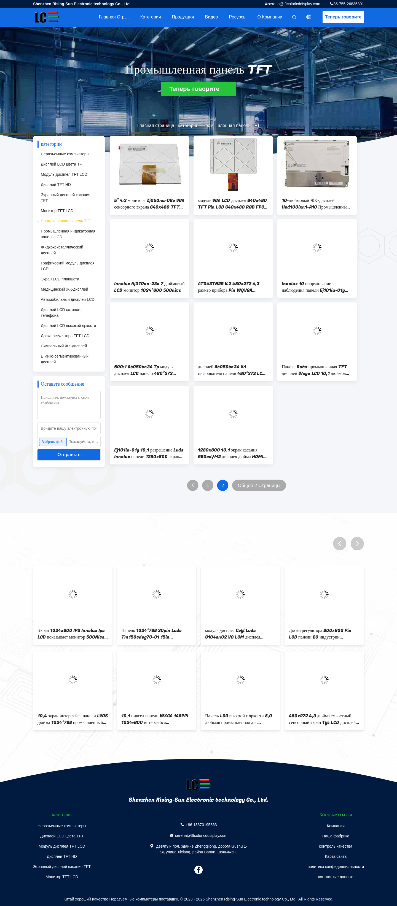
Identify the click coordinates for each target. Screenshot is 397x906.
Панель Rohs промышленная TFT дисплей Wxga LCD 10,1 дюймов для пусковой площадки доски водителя (314, 370)
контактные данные (335, 877)
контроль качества (335, 846)
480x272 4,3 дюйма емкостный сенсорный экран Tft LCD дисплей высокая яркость (322, 719)
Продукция (183, 17)
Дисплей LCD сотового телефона (61, 312)
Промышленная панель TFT (66, 221)
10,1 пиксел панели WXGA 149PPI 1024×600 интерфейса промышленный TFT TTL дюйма (154, 719)
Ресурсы (237, 17)
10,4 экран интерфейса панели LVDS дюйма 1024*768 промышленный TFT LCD (72, 719)
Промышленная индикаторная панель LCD (68, 234)
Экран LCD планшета (60, 279)
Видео (211, 17)
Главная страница (117, 17)
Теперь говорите (343, 17)
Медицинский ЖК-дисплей (64, 289)
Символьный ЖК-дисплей (64, 346)
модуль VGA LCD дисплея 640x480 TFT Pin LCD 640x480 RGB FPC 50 (232, 203)
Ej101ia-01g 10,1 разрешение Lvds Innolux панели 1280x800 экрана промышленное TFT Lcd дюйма (149, 453)
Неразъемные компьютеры (65, 154)
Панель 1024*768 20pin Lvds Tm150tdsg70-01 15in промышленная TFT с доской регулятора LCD (151, 633)
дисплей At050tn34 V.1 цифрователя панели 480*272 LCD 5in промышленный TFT (231, 370)
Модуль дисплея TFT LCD (64, 174)
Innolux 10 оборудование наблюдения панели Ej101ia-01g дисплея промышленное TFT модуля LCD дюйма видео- (316, 287)
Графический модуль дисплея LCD (68, 266)
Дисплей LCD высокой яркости (68, 325)
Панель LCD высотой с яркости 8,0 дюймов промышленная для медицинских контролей (238, 719)
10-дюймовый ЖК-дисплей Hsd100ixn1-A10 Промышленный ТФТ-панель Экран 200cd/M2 (315, 203)
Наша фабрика (335, 836)
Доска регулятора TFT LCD (65, 336)
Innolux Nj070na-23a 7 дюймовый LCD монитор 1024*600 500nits (149, 287)
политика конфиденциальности (336, 866)
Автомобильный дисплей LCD (68, 299)
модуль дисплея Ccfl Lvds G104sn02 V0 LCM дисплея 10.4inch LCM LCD (232, 633)
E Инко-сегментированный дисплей (64, 359)
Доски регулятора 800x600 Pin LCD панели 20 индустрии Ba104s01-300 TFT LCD (320, 633)
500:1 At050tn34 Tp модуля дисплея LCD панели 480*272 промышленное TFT (143, 370)
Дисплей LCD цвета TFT (62, 164)
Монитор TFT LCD (57, 211)
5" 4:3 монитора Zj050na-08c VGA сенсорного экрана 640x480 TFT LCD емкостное (149, 203)
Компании (336, 826)
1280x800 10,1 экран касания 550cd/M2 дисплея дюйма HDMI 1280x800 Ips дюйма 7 (230, 453)
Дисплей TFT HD (56, 184)
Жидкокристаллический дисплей (62, 250)
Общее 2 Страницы (259, 485)
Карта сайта (336, 856)
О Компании (269, 17)
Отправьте (69, 454)
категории (150, 17)
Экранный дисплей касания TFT (65, 198)
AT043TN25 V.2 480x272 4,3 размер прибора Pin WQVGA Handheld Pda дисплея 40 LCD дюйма (229, 287)
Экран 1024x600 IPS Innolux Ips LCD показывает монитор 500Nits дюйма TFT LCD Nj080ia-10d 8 (71, 633)
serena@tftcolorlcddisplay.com (294, 4)
